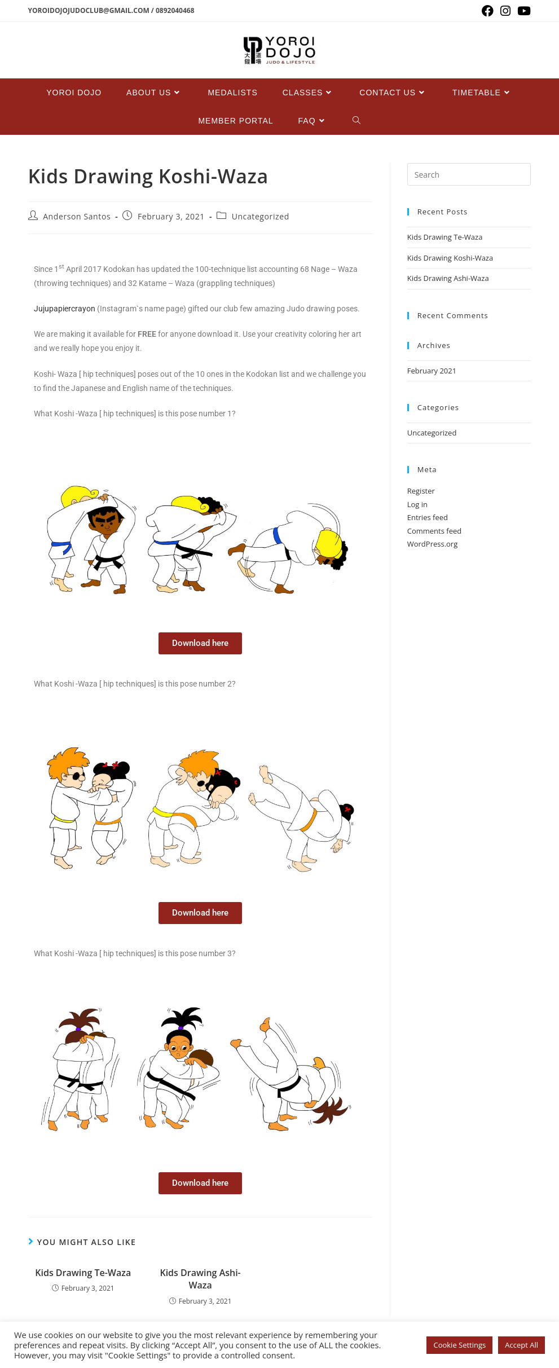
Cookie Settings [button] (459, 1345)
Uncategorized (260, 216)
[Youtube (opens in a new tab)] (522, 11)
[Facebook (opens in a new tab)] (487, 11)
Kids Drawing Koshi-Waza (450, 258)
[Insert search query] (469, 174)
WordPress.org (432, 544)
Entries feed (427, 517)
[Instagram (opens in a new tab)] (505, 11)
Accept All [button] (521, 1345)
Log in (417, 504)
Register (421, 491)
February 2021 (431, 371)
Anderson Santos (77, 216)
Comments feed (434, 531)
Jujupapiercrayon (64, 308)
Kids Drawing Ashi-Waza (200, 1278)
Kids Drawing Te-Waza (83, 1272)
